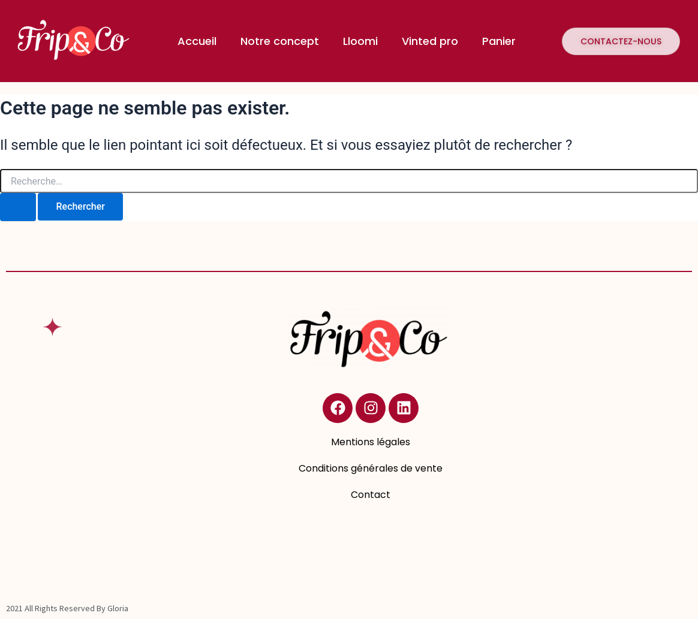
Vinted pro (430, 41)
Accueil (196, 41)
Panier (499, 41)
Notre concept (279, 41)
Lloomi (360, 41)
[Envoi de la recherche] (18, 207)
